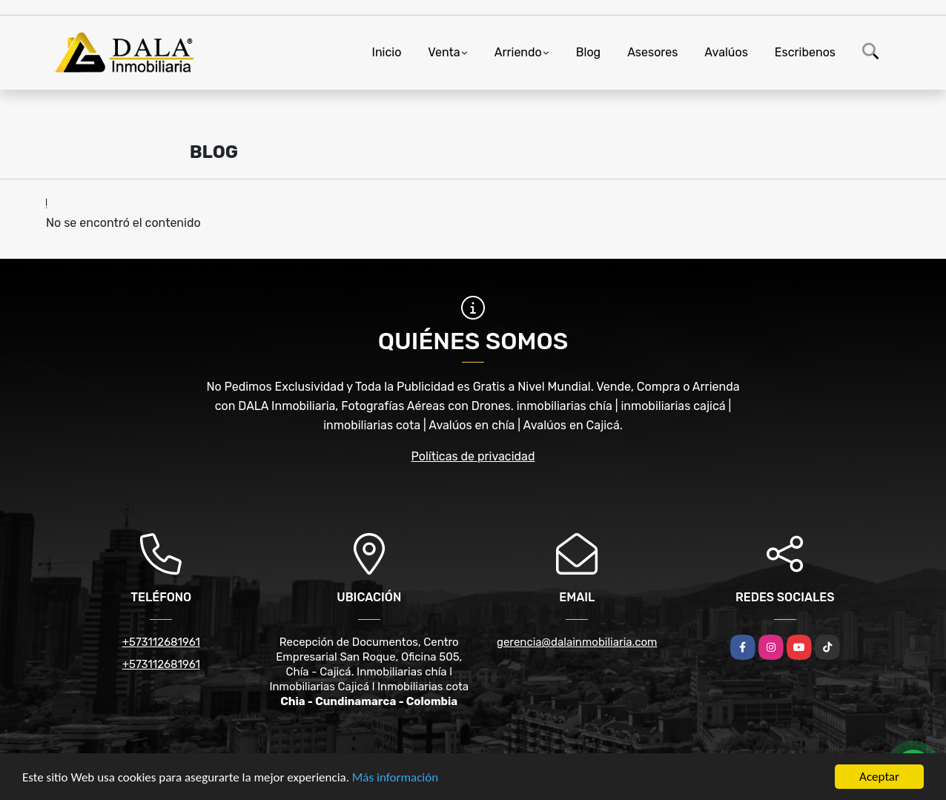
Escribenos (805, 52)
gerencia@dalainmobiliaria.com (577, 642)
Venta (444, 52)
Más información (395, 778)
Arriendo (518, 52)
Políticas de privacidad (473, 456)
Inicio (387, 52)
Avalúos (725, 52)
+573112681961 (161, 642)
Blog (588, 52)
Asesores (652, 52)
